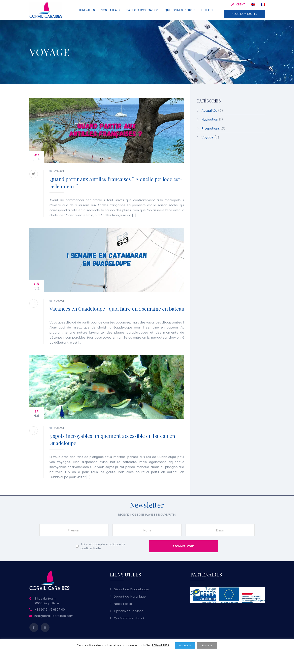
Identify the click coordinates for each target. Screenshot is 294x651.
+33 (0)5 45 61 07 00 (49, 609)
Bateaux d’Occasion (143, 10)
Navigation (209, 119)
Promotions (210, 128)
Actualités (209, 110)
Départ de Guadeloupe (131, 589)
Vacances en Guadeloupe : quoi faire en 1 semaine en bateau (117, 308)
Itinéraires (87, 10)
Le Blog (207, 10)
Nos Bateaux (111, 10)
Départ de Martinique (130, 596)
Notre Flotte (123, 604)
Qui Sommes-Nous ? (180, 10)
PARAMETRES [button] (160, 645)
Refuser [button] (207, 645)
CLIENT (238, 4)
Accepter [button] (185, 645)
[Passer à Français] (263, 4)
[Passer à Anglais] (253, 4)
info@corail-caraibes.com (53, 616)
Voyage (59, 171)
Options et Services (128, 611)
